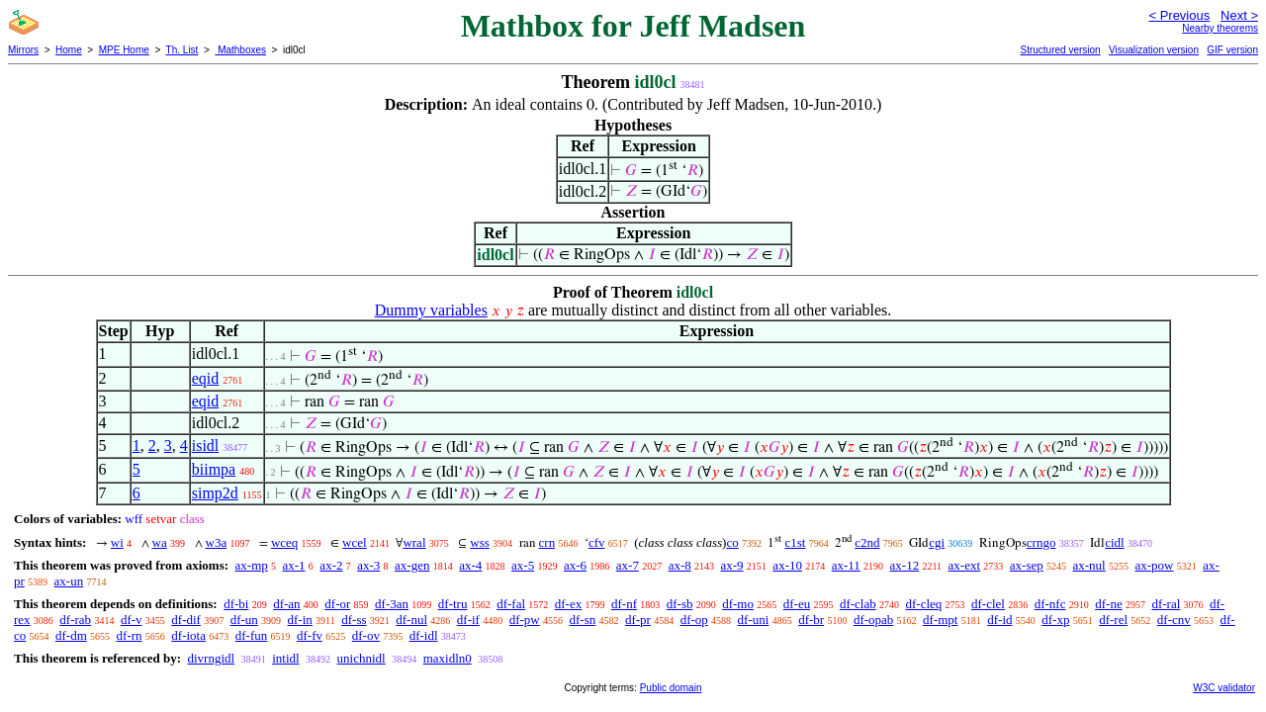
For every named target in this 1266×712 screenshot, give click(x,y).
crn (547, 542)
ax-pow (1153, 565)
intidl (285, 658)
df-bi (236, 603)
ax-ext (964, 565)
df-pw (524, 619)
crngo (1041, 542)
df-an (286, 603)
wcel (354, 542)
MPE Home (124, 49)
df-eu (796, 603)
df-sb (680, 603)
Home (68, 49)
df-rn (129, 635)
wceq (284, 542)
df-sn (582, 619)
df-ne (1108, 603)
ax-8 (680, 565)
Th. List (182, 49)
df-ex (568, 603)
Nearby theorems (1220, 28)
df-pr (638, 619)
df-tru (453, 603)
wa (159, 542)
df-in (300, 619)
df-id (999, 619)
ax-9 (732, 565)
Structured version (1060, 49)
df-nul (411, 619)
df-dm (71, 635)
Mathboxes (240, 49)
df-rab (75, 619)
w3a (216, 542)
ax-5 (522, 565)
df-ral (1165, 603)
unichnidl (361, 658)
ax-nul (1089, 565)
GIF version (1232, 49)
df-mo (738, 603)
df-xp (1055, 619)
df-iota (188, 635)
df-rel (1113, 619)
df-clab (858, 603)
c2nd (867, 542)
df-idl (423, 635)
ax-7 (627, 565)
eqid (206, 378)
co (732, 542)
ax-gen (412, 565)
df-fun (251, 635)
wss (480, 542)
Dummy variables (431, 310)
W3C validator (1224, 687)
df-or (337, 603)
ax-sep (1026, 565)
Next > (1239, 15)
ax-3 (368, 565)
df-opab (873, 619)
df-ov (366, 635)
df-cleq (923, 603)
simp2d (215, 493)
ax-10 (787, 565)
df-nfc (1050, 603)
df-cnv (1174, 619)
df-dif (186, 619)
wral (414, 542)
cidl (1115, 542)
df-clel (988, 603)
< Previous (1179, 15)
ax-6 (575, 565)
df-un (244, 619)
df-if (468, 619)
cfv (596, 542)
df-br (811, 619)
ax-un (69, 581)
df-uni (753, 619)
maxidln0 (447, 658)
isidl (206, 445)
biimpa (213, 469)
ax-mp (251, 565)
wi (117, 542)
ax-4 (470, 565)
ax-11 (846, 565)
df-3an (391, 603)
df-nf (624, 603)
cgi (937, 542)
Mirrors (23, 49)
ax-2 (330, 565)
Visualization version (1154, 49)
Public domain (671, 687)
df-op (694, 619)
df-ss (353, 619)
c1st (794, 542)
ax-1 (294, 565)
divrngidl (210, 658)
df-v (131, 619)
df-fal (511, 603)
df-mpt (940, 619)
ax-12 (905, 565)
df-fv (309, 635)
